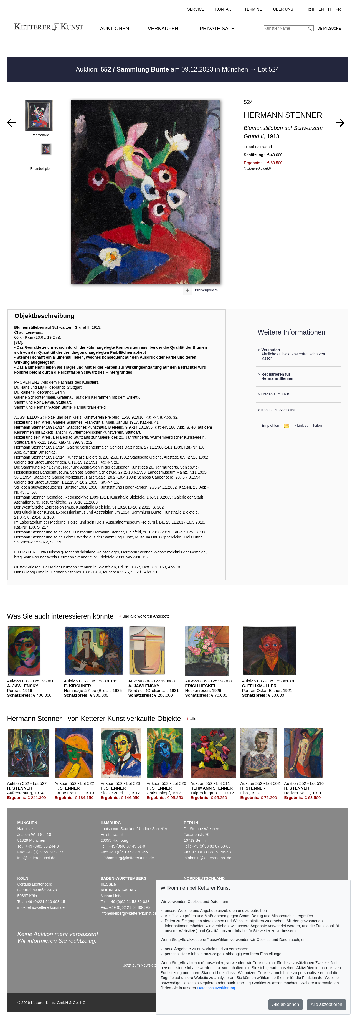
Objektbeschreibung (44, 315)
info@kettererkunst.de (36, 858)
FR (338, 9)
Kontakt (224, 9)
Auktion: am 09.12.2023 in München (163, 69)
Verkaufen (163, 28)
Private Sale (217, 28)
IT (329, 9)
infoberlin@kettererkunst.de (207, 858)
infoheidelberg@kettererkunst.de (128, 913)
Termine (253, 9)
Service (195, 9)
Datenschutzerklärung (216, 988)
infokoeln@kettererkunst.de (41, 907)
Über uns (283, 9)
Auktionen (114, 28)
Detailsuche (329, 29)
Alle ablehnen (285, 1004)
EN (321, 9)
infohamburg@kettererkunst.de (127, 858)
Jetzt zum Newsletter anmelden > (152, 965)
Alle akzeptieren (326, 1004)
